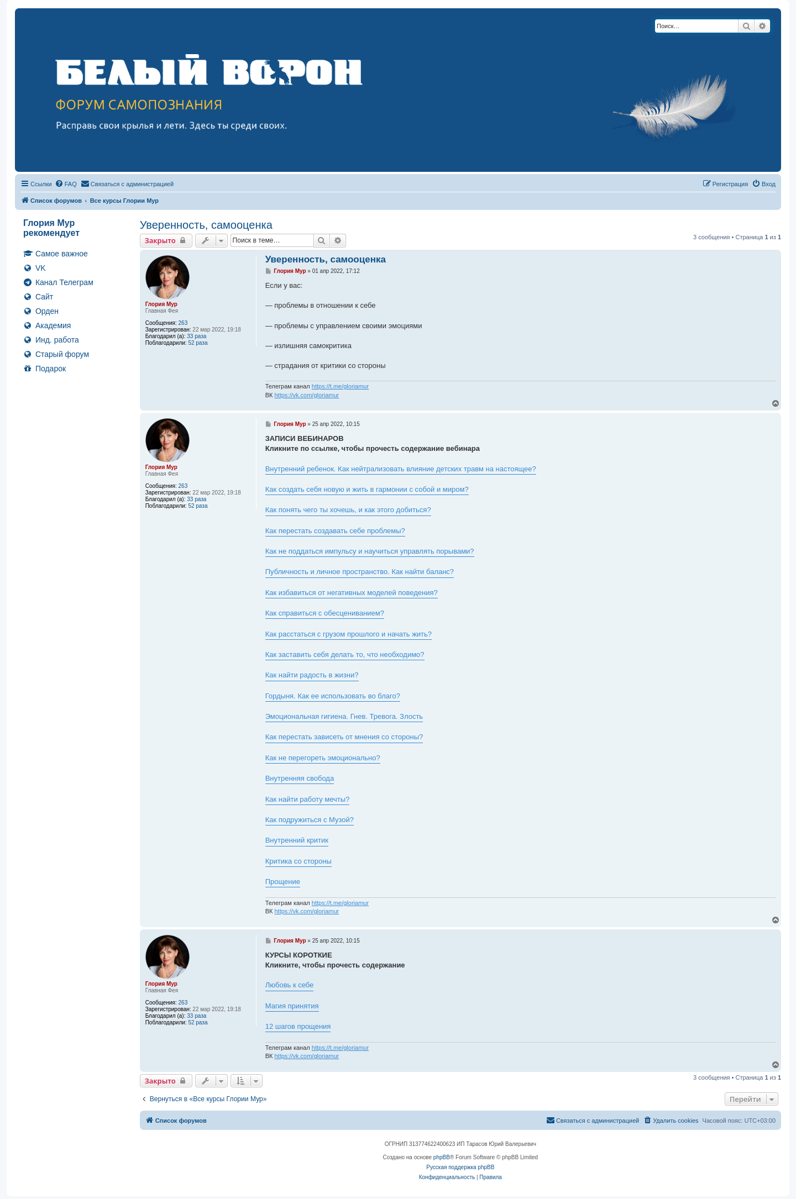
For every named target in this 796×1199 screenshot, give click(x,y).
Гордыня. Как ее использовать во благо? (332, 696)
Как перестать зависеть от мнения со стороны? (344, 737)
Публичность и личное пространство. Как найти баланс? (359, 571)
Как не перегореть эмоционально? (322, 758)
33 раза (196, 336)
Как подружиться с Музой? (309, 820)
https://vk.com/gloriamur (306, 395)
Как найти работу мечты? (307, 799)
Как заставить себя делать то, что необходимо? (345, 654)
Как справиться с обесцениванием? (324, 613)
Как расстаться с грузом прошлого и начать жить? (348, 634)
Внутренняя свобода (299, 778)
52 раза (197, 343)
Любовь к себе (289, 985)
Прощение (282, 881)
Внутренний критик (296, 840)
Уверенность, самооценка (206, 225)
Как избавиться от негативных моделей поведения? (351, 592)
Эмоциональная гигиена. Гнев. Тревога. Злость (344, 716)
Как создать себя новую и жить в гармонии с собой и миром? (367, 489)
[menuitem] (66, 184)
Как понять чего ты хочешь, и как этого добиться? (348, 510)
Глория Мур (161, 304)
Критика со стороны (298, 861)
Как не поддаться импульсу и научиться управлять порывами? (369, 551)
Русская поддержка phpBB (460, 1167)
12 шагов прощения (298, 1026)
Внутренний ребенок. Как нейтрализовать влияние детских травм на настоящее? (400, 469)
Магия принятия (292, 1006)
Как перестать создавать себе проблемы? (335, 531)
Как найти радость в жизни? (312, 675)
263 (183, 323)
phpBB (441, 1157)
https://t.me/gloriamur (340, 386)
